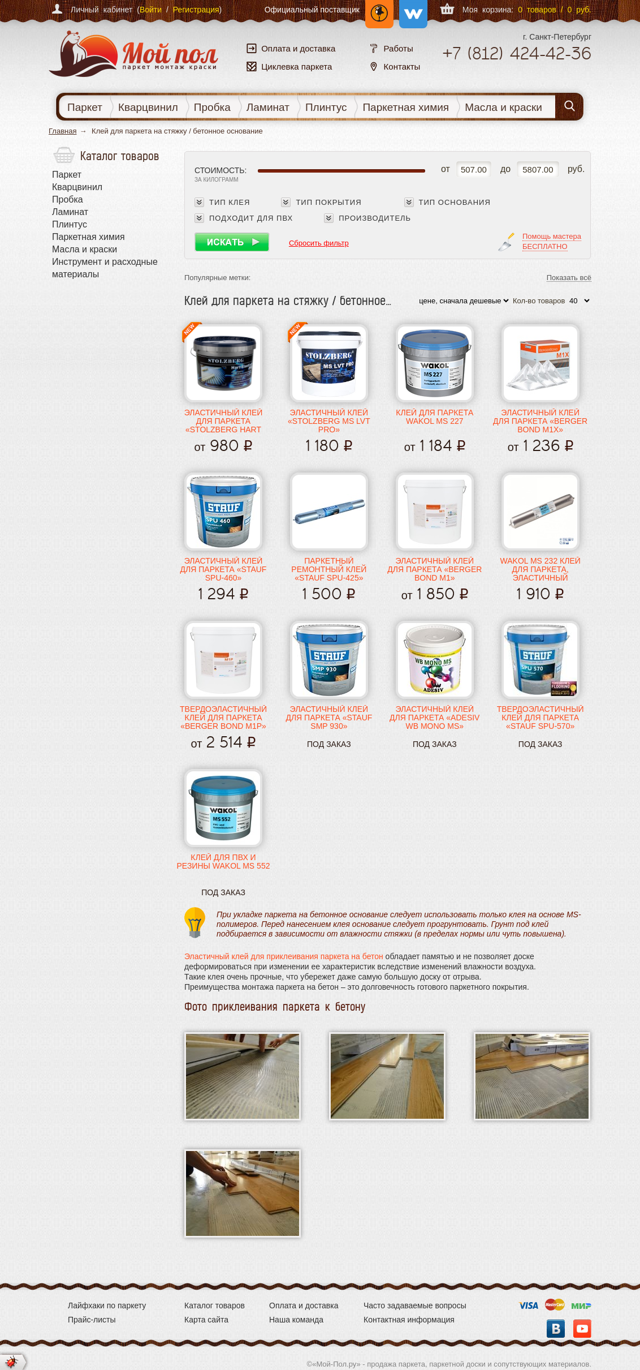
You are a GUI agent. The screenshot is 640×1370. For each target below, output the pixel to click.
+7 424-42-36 (516, 53)
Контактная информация (409, 1319)
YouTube (582, 1329)
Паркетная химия (405, 107)
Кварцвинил (148, 107)
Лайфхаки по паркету (107, 1305)
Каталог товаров (214, 1305)
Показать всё (569, 278)
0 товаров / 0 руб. (554, 9)
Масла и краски (503, 107)
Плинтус (326, 107)
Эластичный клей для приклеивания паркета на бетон (283, 956)
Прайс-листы (92, 1319)
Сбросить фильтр (319, 243)
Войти (151, 9)
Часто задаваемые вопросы (415, 1305)
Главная (62, 131)
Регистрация (196, 9)
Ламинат (268, 107)
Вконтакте (556, 1329)
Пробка (212, 107)
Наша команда (296, 1319)
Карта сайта (206, 1319)
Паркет (84, 107)
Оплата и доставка (303, 1305)
